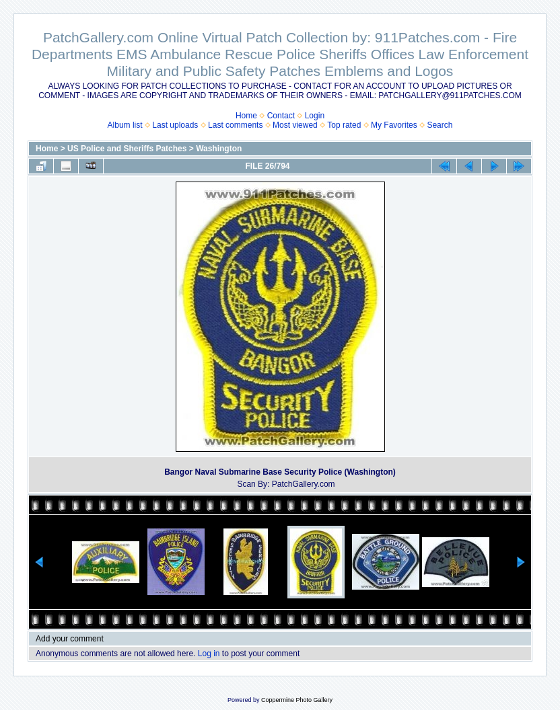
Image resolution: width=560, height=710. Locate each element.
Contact (281, 115)
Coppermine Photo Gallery (296, 700)
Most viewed (295, 125)
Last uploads (175, 125)
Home (246, 115)
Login (314, 115)
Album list (125, 125)
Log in (209, 653)
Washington (219, 148)
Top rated (344, 125)
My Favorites (394, 125)
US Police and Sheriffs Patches (126, 148)
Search (439, 125)
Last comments (235, 125)
